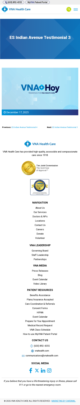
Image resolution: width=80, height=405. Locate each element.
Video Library (40, 283)
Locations (40, 220)
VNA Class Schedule (40, 329)
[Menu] (76, 9)
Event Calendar (40, 279)
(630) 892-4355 (13, 2)
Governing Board (40, 250)
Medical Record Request (40, 325)
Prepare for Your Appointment (40, 321)
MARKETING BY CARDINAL (64, 401)
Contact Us (40, 225)
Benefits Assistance (40, 295)
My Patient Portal (37, 2)
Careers (40, 229)
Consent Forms (40, 308)
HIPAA (40, 312)
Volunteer (40, 238)
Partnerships (40, 259)
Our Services (40, 212)
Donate (40, 233)
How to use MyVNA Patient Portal (40, 334)
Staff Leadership (40, 255)
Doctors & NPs (40, 216)
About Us (40, 208)
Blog (40, 275)
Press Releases (40, 270)
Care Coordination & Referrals (40, 304)
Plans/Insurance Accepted (40, 299)
